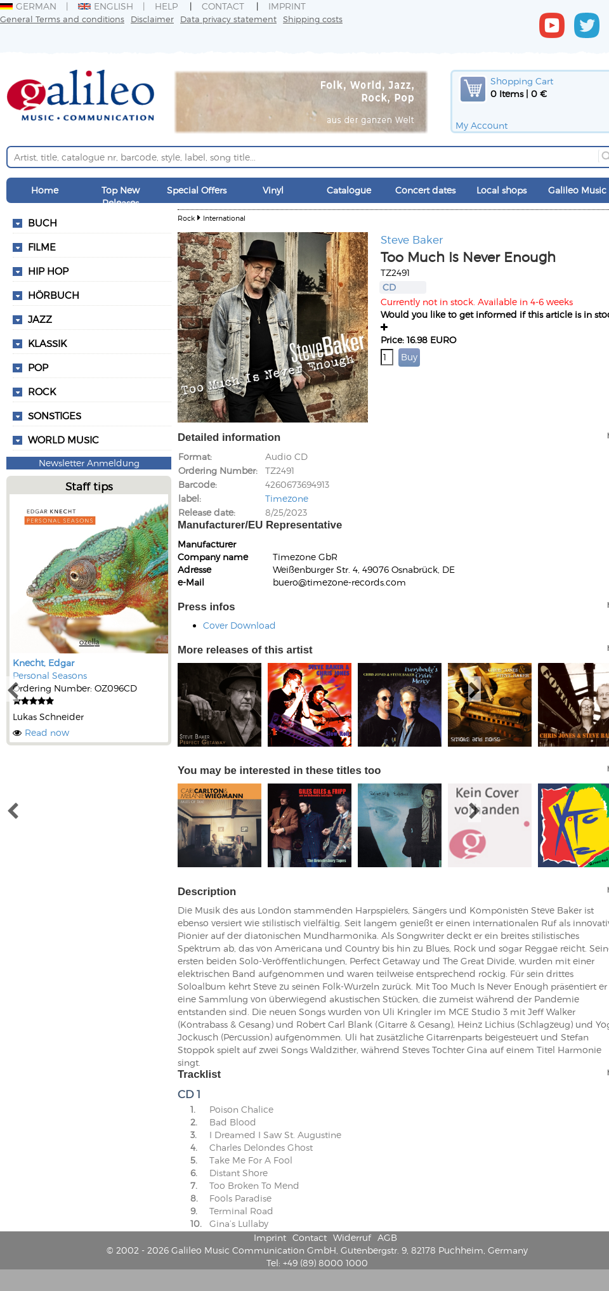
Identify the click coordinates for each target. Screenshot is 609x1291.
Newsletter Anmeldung (89, 462)
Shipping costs (313, 18)
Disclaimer (152, 18)
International (224, 218)
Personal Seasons (50, 675)
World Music (63, 439)
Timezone (286, 498)
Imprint (287, 6)
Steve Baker (412, 239)
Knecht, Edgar (43, 662)
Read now (47, 732)
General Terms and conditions (62, 18)
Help (166, 6)
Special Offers (196, 190)
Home (44, 190)
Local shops (501, 190)
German (28, 6)
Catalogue (349, 190)
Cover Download (239, 625)
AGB (387, 1237)
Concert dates (425, 190)
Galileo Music (577, 190)
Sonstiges (54, 415)
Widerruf (352, 1237)
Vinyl (273, 190)
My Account (481, 125)
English (105, 6)
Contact (223, 6)
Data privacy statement (228, 18)
